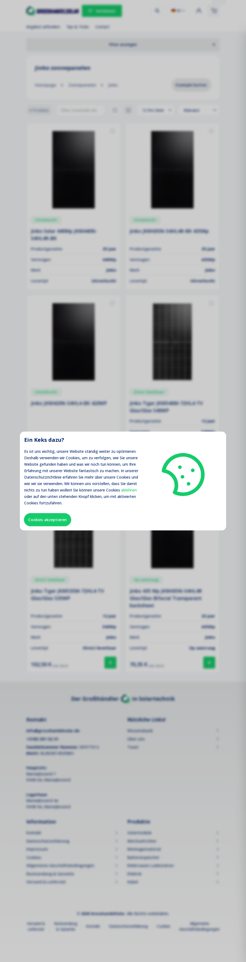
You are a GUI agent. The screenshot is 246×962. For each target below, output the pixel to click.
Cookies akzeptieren (47, 519)
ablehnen (129, 490)
